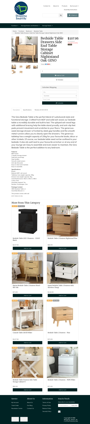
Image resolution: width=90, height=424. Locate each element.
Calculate (59, 103)
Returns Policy (46, 408)
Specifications (27, 110)
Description (16, 110)
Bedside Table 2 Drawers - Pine (59, 333)
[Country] (59, 95)
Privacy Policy (46, 405)
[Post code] (59, 99)
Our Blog (29, 405)
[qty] (59, 92)
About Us (56, 6)
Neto (77, 421)
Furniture (14, 25)
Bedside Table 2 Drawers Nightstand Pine (62, 238)
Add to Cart (59, 75)
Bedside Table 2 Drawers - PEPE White (61, 380)
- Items (73, 15)
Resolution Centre (16, 408)
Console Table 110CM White (22, 333)
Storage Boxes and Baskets (30, 25)
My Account (74, 6)
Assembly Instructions (70, 9)
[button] (60, 80)
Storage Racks (47, 25)
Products (64, 6)
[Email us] (59, 411)
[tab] (16, 110)
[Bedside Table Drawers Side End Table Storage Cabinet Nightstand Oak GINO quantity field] (60, 71)
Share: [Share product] (46, 64)
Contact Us (46, 6)
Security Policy (46, 411)
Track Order (15, 405)
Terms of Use (46, 402)
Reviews (41, 110)
